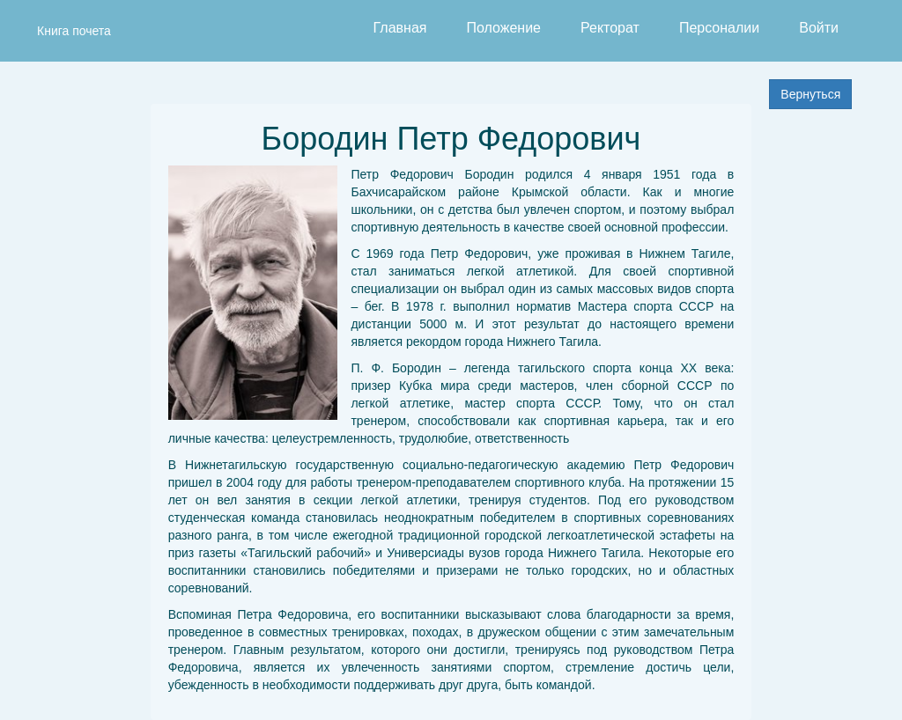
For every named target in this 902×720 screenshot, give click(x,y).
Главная (400, 27)
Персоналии (719, 27)
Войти (819, 27)
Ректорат (610, 27)
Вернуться (810, 94)
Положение (503, 27)
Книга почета (74, 31)
